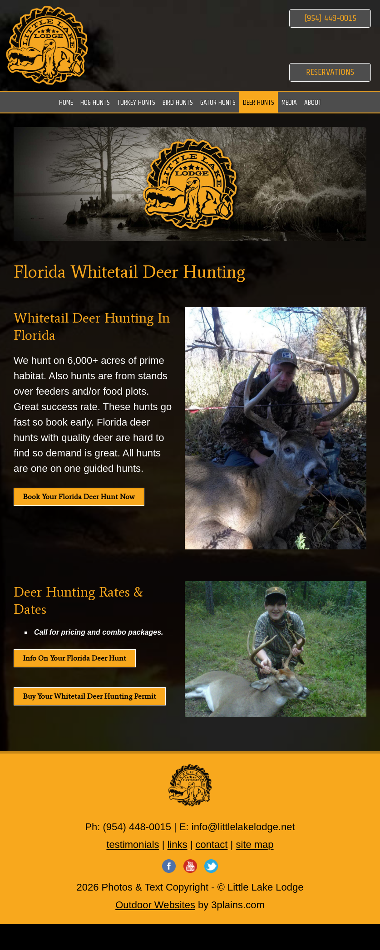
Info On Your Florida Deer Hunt (74, 658)
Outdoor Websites (155, 905)
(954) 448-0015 (330, 18)
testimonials (132, 844)
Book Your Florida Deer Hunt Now (79, 496)
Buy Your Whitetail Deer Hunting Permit (89, 696)
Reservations (330, 72)
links (178, 844)
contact (212, 844)
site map (254, 844)
